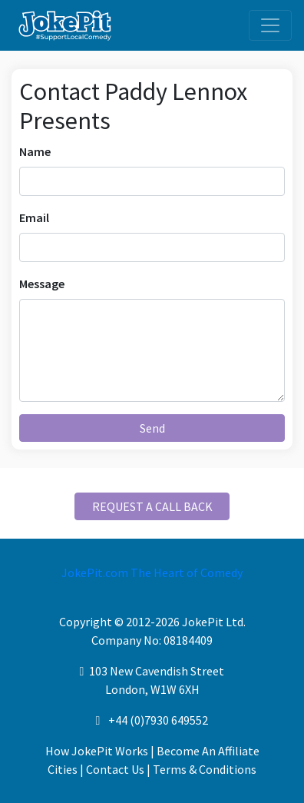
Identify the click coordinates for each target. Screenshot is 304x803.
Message (41, 283)
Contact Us (115, 769)
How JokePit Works (96, 750)
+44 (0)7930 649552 (158, 720)
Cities (63, 769)
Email (34, 217)
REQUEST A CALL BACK (152, 506)
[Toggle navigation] (270, 25)
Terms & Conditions (204, 769)
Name (35, 151)
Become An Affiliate (208, 750)
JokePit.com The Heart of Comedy (152, 572)
